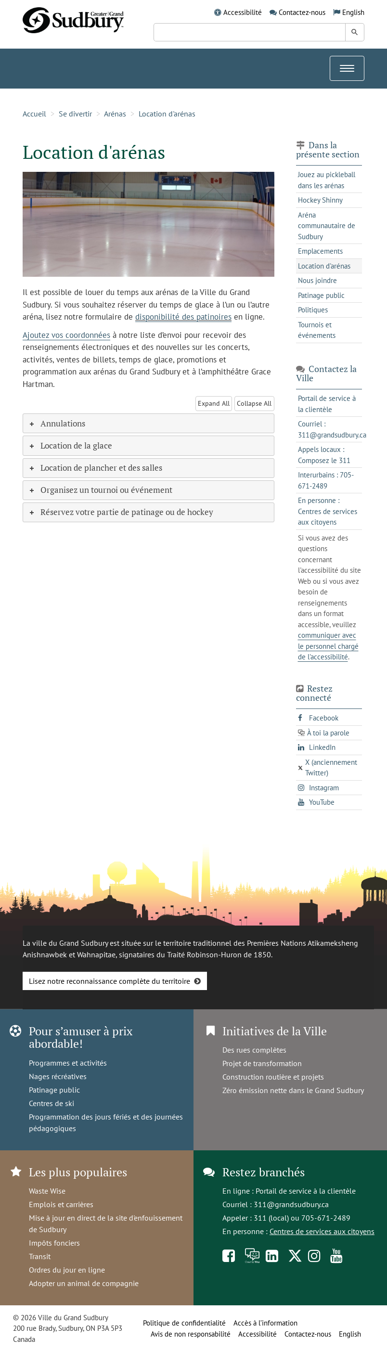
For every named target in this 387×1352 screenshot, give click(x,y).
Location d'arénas (167, 113)
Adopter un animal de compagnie (84, 1283)
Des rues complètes (254, 1050)
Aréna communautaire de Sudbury (326, 225)
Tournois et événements (316, 330)
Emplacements (320, 251)
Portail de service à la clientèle (306, 1191)
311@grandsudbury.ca (291, 1204)
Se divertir (75, 113)
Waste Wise (47, 1191)
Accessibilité (242, 12)
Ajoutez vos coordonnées (66, 335)
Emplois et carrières (61, 1204)
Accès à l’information (265, 1322)
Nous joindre (317, 280)
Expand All (214, 403)
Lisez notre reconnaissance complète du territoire (109, 981)
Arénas (115, 113)
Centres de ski (51, 1103)
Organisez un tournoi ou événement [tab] (100, 489)
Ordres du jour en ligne (67, 1270)
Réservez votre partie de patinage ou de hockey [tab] (120, 511)
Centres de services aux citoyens (322, 1231)
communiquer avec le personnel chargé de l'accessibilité (328, 646)
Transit (40, 1256)
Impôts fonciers (54, 1243)
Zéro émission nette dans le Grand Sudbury (293, 1090)
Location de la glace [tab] (70, 445)
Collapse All (254, 403)
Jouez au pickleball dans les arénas (326, 180)
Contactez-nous (302, 12)
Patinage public (321, 295)
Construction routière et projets (273, 1077)
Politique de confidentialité (184, 1322)
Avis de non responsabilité (191, 1334)
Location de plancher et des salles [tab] (95, 467)
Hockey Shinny (320, 200)
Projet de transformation (262, 1063)
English (353, 12)
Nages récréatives (58, 1076)
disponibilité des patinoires (183, 316)
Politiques (313, 309)
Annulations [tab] (56, 423)
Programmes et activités (68, 1063)
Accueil (34, 113)
